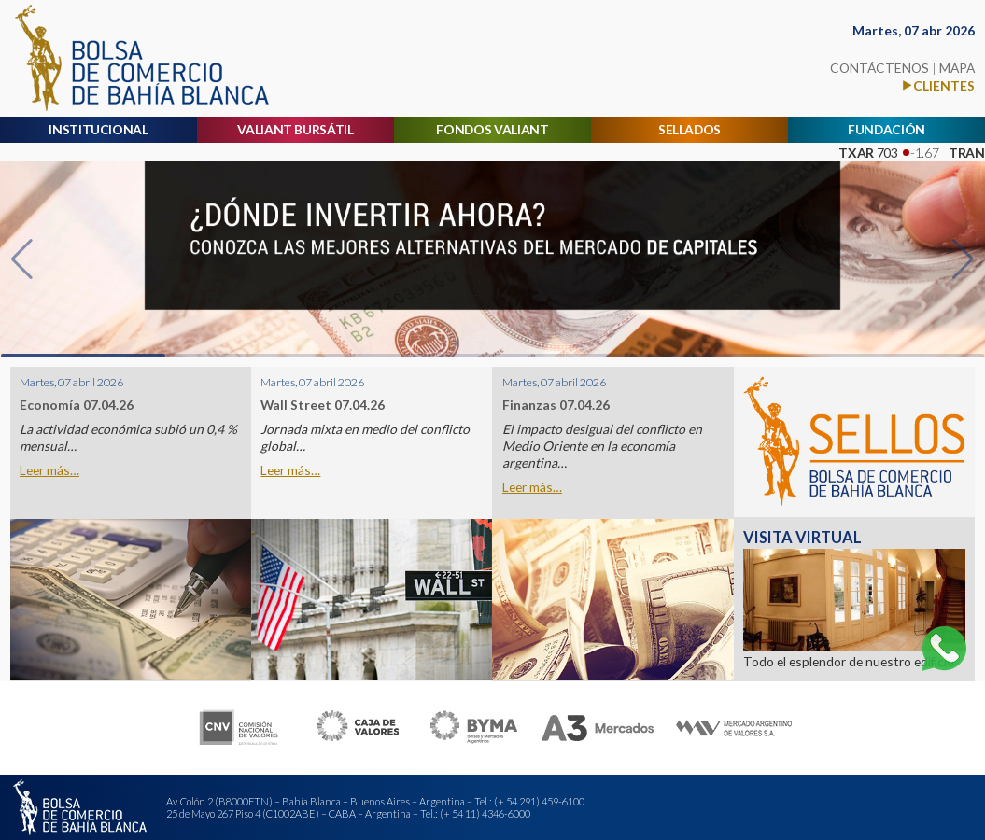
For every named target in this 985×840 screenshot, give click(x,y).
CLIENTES (944, 85)
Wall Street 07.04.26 (322, 405)
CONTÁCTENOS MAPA (902, 68)
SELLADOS (689, 129)
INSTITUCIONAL (98, 129)
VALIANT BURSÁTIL (295, 129)
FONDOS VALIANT (492, 129)
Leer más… (49, 470)
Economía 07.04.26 (77, 405)
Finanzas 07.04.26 (556, 405)
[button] (22, 259)
